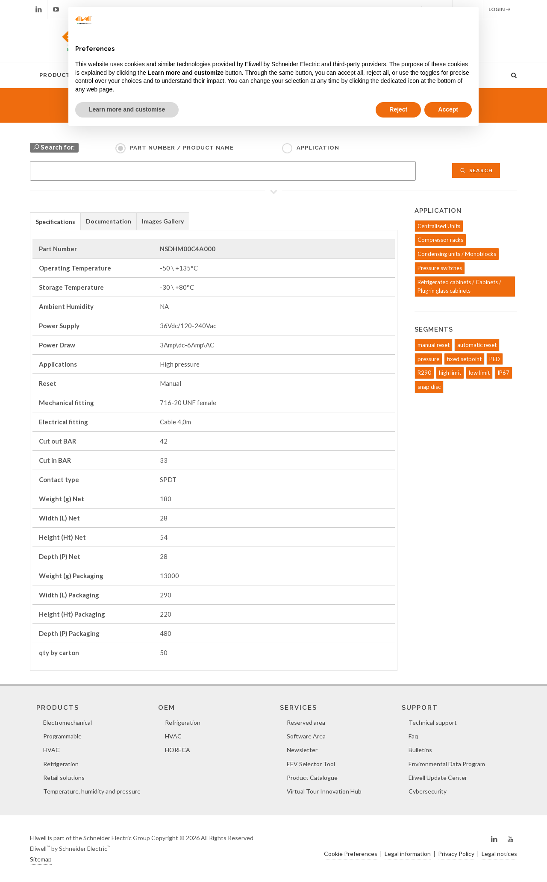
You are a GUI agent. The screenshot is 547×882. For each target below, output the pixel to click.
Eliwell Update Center (438, 777)
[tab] (55, 221)
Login (499, 9)
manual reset (434, 344)
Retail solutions (64, 777)
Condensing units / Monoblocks (457, 253)
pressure (428, 359)
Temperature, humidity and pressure (92, 791)
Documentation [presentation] (108, 221)
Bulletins (420, 749)
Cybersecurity (428, 791)
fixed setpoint (464, 359)
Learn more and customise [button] (127, 109)
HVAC (51, 749)
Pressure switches (440, 268)
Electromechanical (67, 722)
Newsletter (302, 749)
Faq (413, 736)
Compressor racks (440, 239)
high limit (450, 372)
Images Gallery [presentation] (163, 221)
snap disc (429, 386)
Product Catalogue (312, 777)
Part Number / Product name (182, 147)
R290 (424, 372)
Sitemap (41, 859)
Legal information (408, 853)
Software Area (306, 736)
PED (494, 359)
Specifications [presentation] (55, 221)
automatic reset (477, 344)
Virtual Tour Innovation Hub (324, 791)
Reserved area (306, 722)
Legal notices (499, 853)
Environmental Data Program (447, 763)
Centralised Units (439, 226)
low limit (479, 372)
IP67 (503, 372)
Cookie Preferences (350, 853)
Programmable (62, 736)
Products (56, 75)
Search (476, 170)
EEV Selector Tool (311, 763)
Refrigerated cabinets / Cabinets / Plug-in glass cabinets (459, 286)
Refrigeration (61, 763)
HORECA (177, 749)
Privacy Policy (456, 853)
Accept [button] (448, 109)
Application (318, 147)
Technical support (433, 722)
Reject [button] (398, 109)
